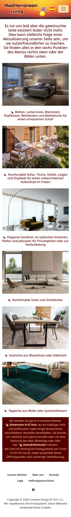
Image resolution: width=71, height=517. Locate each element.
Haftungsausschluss (41, 480)
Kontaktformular (32, 444)
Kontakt (54, 475)
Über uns (38, 475)
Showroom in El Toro (21, 424)
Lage (20, 480)
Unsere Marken (17, 475)
